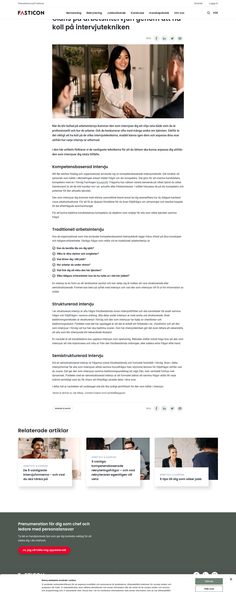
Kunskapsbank (159, 13)
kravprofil (102, 182)
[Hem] (31, 13)
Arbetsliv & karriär (63, 408)
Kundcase (137, 13)
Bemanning (73, 13)
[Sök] (212, 13)
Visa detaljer (152, 586)
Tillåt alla (209, 565)
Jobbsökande (116, 13)
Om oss (179, 13)
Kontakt (198, 3)
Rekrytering (94, 13)
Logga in (213, 3)
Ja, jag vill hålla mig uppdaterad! (44, 550)
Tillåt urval (209, 573)
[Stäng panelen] (231, 563)
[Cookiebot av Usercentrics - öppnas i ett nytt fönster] (21, 586)
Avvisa (209, 580)
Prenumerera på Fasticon (31, 3)
